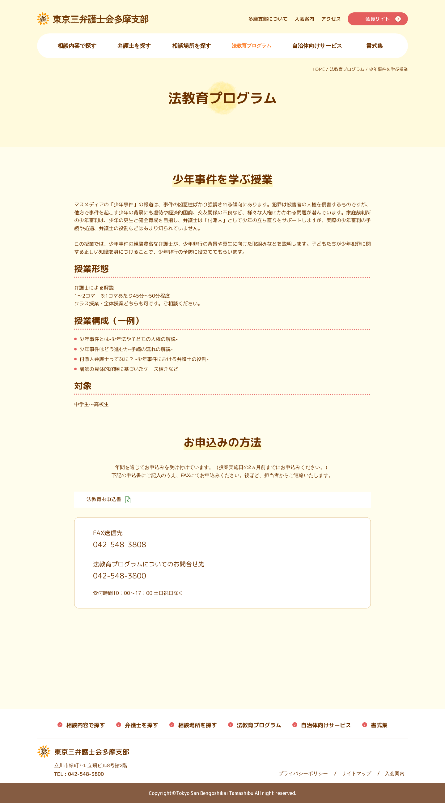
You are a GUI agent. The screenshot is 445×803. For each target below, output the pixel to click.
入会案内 (304, 18)
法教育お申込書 (108, 499)
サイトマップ (313, 773)
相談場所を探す (191, 46)
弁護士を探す (134, 46)
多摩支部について (268, 18)
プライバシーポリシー (260, 773)
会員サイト (377, 18)
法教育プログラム (251, 45)
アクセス (331, 18)
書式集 (374, 46)
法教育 (259, 725)
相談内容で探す (76, 46)
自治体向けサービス (317, 46)
